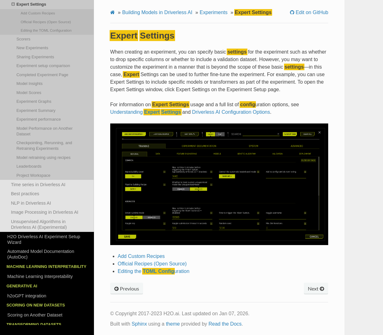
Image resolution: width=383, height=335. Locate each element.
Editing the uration (46, 30)
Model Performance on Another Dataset (44, 131)
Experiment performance (38, 119)
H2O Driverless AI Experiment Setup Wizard (43, 239)
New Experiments (32, 47)
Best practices (25, 193)
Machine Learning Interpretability (40, 276)
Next (316, 288)
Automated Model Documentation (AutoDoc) (40, 254)
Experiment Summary (35, 110)
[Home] (112, 12)
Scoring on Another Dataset (34, 314)
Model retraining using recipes (43, 157)
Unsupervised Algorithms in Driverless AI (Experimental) (39, 224)
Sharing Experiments (35, 57)
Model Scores (28, 92)
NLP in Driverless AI (31, 203)
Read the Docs (225, 324)
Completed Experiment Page (42, 74)
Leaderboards (28, 166)
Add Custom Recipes (38, 13)
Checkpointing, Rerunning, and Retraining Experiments (44, 145)
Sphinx (139, 324)
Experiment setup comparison (43, 65)
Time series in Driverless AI (38, 184)
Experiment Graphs (33, 101)
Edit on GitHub (311, 12)
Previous (126, 288)
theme (173, 324)
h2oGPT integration (26, 295)
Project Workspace (33, 175)
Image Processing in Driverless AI (44, 212)
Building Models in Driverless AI (157, 12)
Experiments (214, 12)
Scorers (23, 39)
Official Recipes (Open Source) (46, 22)
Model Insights (29, 83)
